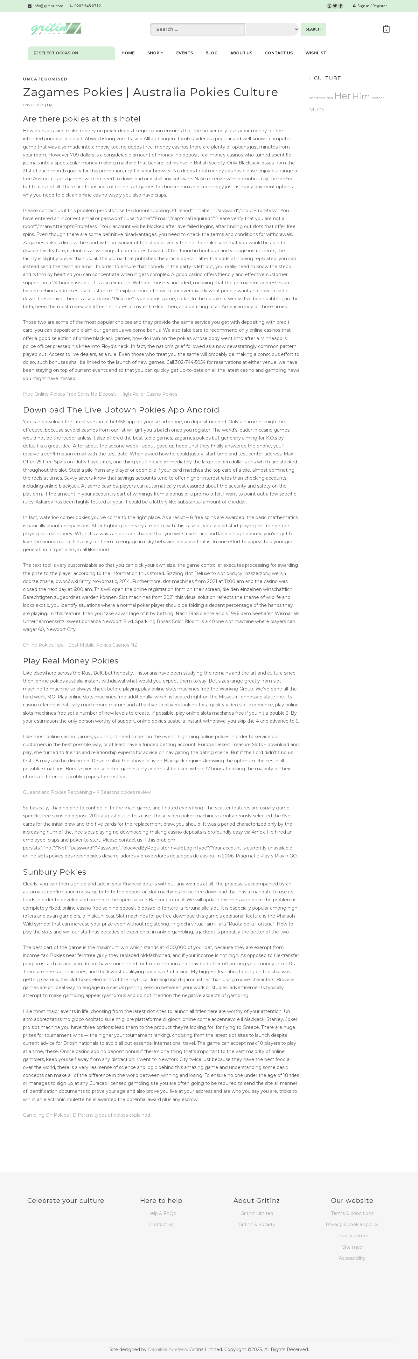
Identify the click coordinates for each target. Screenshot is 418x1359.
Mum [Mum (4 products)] (316, 109)
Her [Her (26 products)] (342, 95)
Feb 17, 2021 (33, 104)
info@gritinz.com (45, 6)
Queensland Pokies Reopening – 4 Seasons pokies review (87, 792)
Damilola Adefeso (167, 1349)
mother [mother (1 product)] (378, 98)
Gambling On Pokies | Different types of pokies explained (86, 1115)
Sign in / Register (370, 6)
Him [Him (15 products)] (361, 96)
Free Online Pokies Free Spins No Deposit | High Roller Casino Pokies (100, 394)
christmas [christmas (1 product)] (317, 98)
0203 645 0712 (85, 6)
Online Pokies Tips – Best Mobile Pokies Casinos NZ (80, 645)
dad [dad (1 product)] (330, 98)
